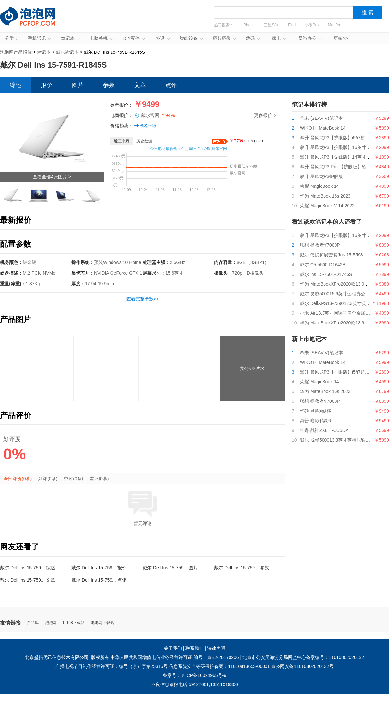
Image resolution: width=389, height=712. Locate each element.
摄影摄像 (224, 38)
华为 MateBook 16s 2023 (325, 195)
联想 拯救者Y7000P (320, 245)
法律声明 (216, 648)
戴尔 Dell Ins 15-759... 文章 (27, 579)
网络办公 (310, 38)
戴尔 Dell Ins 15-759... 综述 (27, 567)
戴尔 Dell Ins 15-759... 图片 (170, 567)
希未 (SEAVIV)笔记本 (321, 118)
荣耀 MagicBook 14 (319, 186)
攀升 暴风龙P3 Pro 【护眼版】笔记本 (337, 166)
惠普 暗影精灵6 (315, 420)
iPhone (248, 25)
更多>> (341, 38)
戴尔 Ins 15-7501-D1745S (326, 274)
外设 (163, 38)
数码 (253, 38)
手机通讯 (40, 38)
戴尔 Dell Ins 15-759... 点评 (98, 579)
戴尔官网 (158, 115)
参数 (109, 85)
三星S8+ (271, 25)
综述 (15, 85)
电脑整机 (101, 38)
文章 (140, 85)
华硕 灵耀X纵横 (315, 410)
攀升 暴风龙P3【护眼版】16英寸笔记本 (340, 147)
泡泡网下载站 (102, 623)
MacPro (334, 25)
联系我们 (194, 648)
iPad (292, 25)
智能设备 (191, 38)
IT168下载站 (74, 623)
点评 (171, 85)
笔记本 (70, 38)
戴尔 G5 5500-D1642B (323, 264)
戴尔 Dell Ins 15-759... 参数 (241, 567)
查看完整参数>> (142, 298)
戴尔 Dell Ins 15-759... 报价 (98, 567)
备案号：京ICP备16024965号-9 (194, 675)
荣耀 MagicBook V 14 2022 (327, 205)
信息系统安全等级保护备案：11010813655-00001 (219, 666)
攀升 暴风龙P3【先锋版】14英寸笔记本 (340, 157)
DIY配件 (134, 38)
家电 (279, 38)
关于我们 (173, 648)
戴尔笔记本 (67, 52)
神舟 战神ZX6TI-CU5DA (324, 430)
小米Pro (312, 25)
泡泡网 (51, 623)
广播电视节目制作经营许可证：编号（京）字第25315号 (111, 666)
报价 (47, 85)
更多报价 (265, 115)
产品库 (33, 623)
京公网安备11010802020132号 (302, 666)
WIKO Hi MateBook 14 (323, 127)
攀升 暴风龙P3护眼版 (321, 176)
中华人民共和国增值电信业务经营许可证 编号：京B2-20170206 (175, 657)
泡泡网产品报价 (34, 21)
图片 (78, 85)
